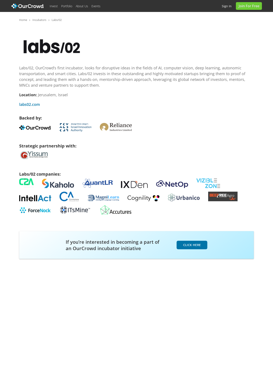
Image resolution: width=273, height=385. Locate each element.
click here (192, 245)
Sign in (227, 6)
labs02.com (29, 104)
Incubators (39, 20)
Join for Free (249, 6)
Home (23, 20)
